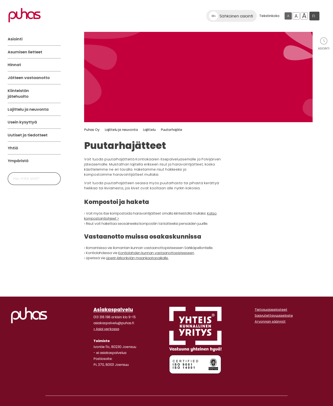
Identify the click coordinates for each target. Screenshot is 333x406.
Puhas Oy (92, 129)
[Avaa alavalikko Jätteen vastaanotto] (56, 77)
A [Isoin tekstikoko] (304, 16)
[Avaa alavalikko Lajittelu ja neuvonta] (56, 109)
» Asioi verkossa (106, 329)
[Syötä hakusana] (26, 179)
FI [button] (313, 16)
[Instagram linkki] (95, 381)
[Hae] (52, 179)
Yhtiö (13, 148)
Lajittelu (149, 129)
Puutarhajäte (171, 129)
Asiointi (15, 39)
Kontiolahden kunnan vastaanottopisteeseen (156, 252)
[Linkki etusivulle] (24, 15)
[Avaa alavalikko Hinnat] (56, 64)
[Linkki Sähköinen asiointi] (231, 15)
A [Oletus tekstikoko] (288, 15)
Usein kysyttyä (22, 122)
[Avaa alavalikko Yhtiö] (56, 148)
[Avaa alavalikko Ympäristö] (56, 160)
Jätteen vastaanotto (29, 77)
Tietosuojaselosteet (271, 309)
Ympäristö (18, 160)
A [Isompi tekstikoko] (296, 16)
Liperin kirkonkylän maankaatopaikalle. (137, 258)
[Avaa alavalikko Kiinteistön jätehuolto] (56, 93)
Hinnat (14, 64)
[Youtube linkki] (98, 381)
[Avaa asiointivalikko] (323, 43)
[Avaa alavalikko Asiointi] (56, 39)
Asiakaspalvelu (113, 309)
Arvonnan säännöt (270, 321)
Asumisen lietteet (25, 52)
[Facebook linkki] (91, 381)
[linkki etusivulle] (29, 315)
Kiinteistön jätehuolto (18, 93)
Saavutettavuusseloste (274, 315)
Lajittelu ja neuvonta (28, 109)
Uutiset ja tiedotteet (28, 135)
